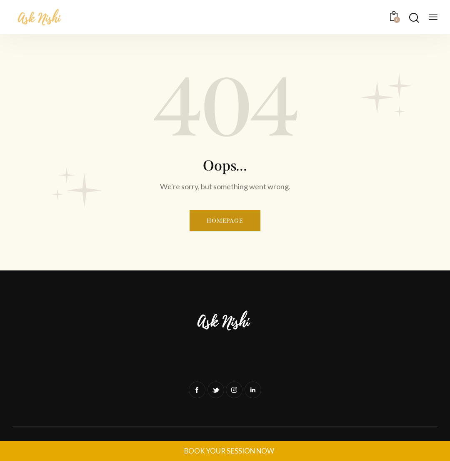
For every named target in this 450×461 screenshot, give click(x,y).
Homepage (225, 220)
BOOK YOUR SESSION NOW (229, 450)
